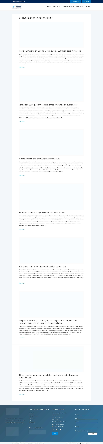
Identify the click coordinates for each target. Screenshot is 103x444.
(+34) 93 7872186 (60, 424)
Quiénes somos (68, 6)
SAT (55, 433)
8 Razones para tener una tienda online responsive (42, 266)
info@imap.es (21, 1)
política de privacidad (87, 431)
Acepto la (85, 431)
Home (49, 6)
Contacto (79, 6)
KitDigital (32, 422)
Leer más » (22, 67)
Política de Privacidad (70, 443)
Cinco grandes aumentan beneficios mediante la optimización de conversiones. (48, 376)
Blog (88, 6)
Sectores (56, 6)
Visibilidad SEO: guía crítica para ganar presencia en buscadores (48, 104)
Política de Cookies (87, 443)
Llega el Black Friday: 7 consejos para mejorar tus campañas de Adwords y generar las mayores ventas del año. (48, 321)
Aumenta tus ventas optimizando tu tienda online (41, 212)
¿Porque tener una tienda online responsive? (39, 158)
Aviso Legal (79, 443)
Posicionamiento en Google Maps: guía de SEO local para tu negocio (50, 50)
